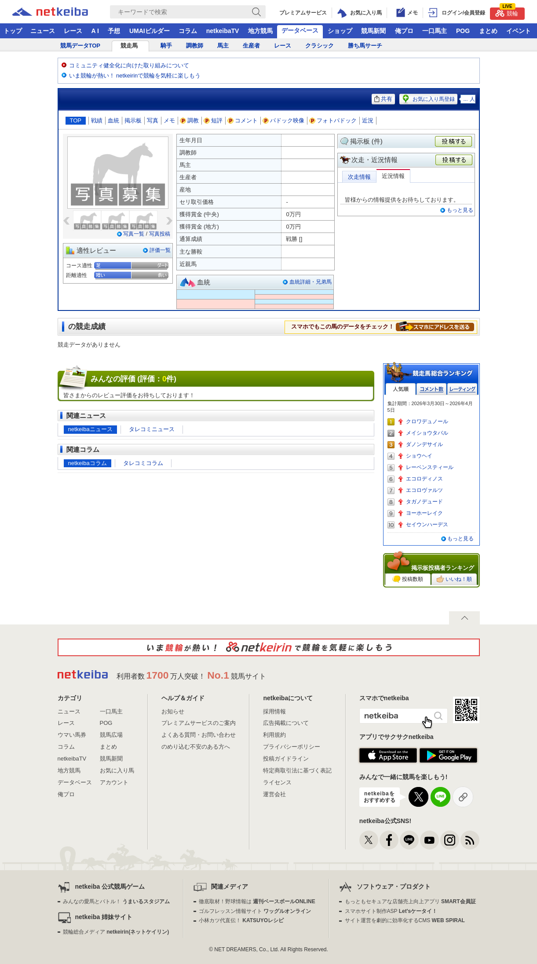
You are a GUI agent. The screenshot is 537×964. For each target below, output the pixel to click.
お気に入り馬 (117, 770)
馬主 (223, 45)
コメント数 (431, 389)
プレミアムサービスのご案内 (198, 723)
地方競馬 (260, 30)
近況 (367, 120)
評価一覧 (160, 250)
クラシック (319, 45)
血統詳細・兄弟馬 (310, 282)
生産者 (251, 45)
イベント (518, 30)
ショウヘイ (419, 456)
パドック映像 (283, 120)
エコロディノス (424, 479)
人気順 (401, 389)
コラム (188, 30)
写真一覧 (133, 234)
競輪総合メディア (116, 932)
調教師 (194, 45)
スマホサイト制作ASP (391, 911)
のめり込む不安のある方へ (195, 746)
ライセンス (277, 782)
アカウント (114, 782)
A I (95, 30)
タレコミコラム (143, 463)
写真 (152, 120)
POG (463, 30)
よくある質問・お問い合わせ (198, 734)
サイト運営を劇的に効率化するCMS (405, 920)
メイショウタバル (427, 433)
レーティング (462, 389)
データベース (299, 30)
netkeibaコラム (87, 463)
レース (73, 30)
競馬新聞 (373, 30)
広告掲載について (286, 723)
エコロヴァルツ (424, 490)
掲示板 (133, 120)
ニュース (42, 30)
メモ (169, 120)
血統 (113, 120)
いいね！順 (454, 579)
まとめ (488, 30)
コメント (243, 120)
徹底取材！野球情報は (257, 901)
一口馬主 (434, 30)
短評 (213, 120)
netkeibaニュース (90, 429)
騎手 (166, 45)
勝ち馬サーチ (365, 45)
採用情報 (274, 711)
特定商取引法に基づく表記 (297, 770)
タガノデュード (424, 502)
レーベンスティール (429, 467)
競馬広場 (111, 734)
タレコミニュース (152, 429)
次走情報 (359, 177)
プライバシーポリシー (291, 746)
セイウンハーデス (427, 524)
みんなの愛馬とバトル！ (116, 901)
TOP (76, 120)
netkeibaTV (222, 30)
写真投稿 (159, 234)
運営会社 (274, 794)
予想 (114, 30)
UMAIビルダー (149, 30)
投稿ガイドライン (286, 758)
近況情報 (393, 176)
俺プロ (404, 30)
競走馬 (129, 45)
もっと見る (460, 210)
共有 (383, 99)
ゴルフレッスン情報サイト (255, 911)
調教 (189, 120)
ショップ (340, 30)
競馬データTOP (80, 45)
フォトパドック (333, 120)
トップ (13, 30)
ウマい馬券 (72, 734)
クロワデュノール (427, 421)
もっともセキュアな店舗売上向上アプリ (410, 901)
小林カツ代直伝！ (241, 920)
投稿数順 (407, 579)
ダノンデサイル (424, 444)
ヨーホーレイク (424, 513)
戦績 (96, 120)
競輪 (506, 12)
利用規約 (274, 734)
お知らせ (172, 711)
